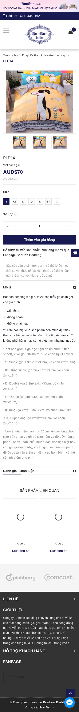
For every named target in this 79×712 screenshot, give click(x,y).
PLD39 (58, 543)
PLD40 (20, 543)
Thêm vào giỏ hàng (39, 240)
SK (48, 201)
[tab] (39, 287)
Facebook (17, 677)
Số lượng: (10, 214)
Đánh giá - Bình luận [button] (18, 471)
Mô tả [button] (7, 287)
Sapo (50, 707)
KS (15, 201)
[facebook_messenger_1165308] (69, 702)
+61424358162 (29, 16)
